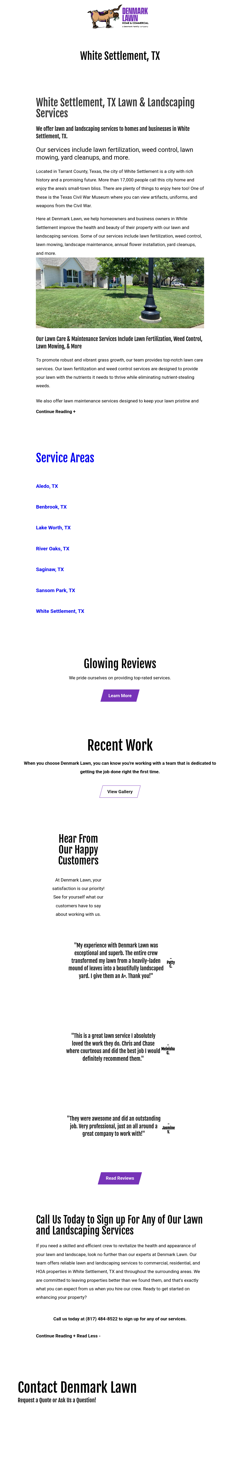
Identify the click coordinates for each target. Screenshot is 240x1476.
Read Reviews (120, 1181)
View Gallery (120, 794)
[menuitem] (118, 488)
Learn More (120, 697)
